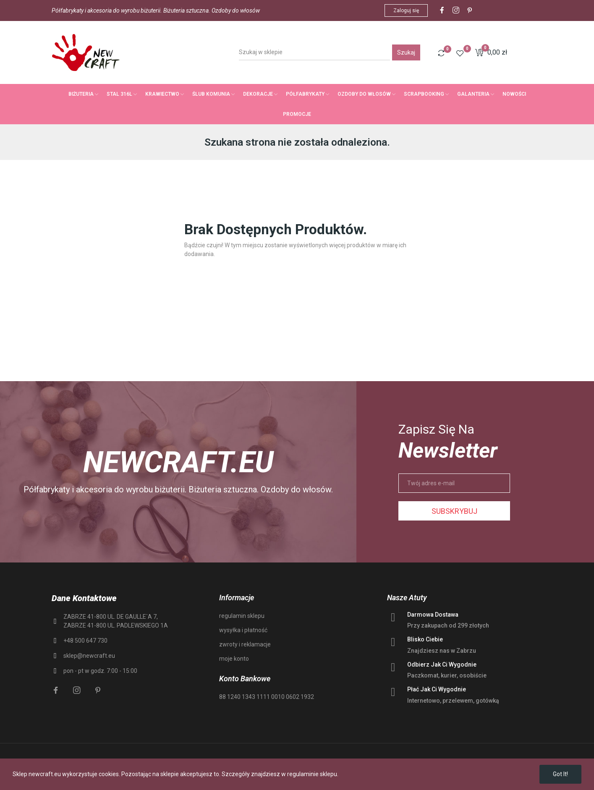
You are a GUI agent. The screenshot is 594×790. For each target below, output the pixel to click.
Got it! (560, 774)
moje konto (234, 658)
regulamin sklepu (241, 615)
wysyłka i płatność (243, 630)
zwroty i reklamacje (245, 644)
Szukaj (406, 52)
